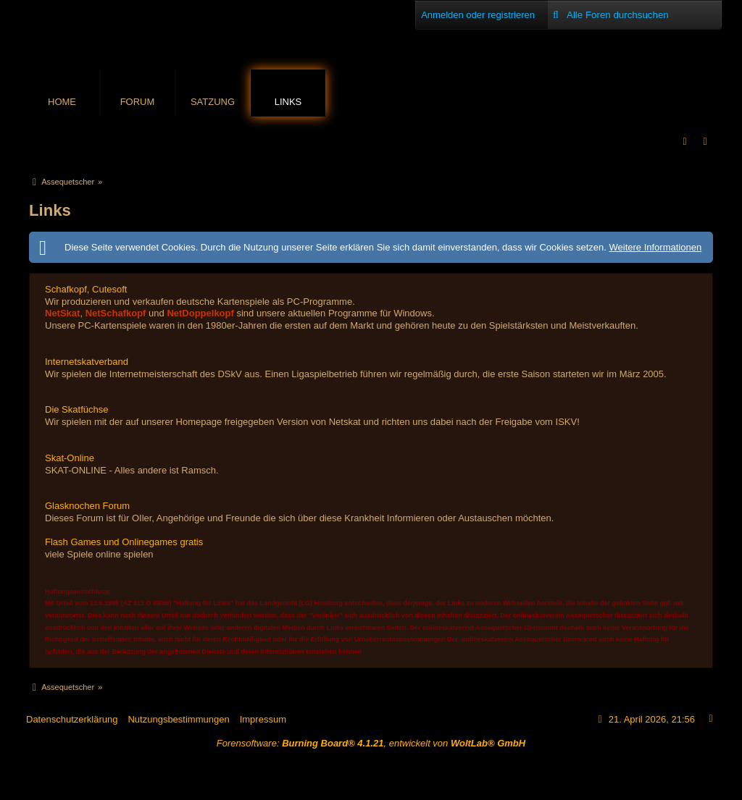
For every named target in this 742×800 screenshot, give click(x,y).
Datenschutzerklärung (71, 719)
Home (62, 101)
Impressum (263, 719)
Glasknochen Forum (87, 505)
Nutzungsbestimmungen (178, 719)
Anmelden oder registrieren (478, 14)
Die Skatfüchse (76, 409)
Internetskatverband (86, 361)
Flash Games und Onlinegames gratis (124, 541)
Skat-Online (69, 457)
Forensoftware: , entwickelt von (371, 743)
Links (288, 101)
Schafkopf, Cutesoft (86, 289)
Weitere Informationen (655, 247)
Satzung (213, 101)
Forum (137, 101)
